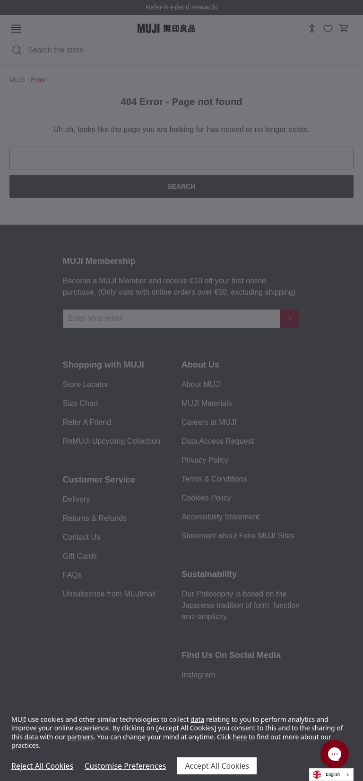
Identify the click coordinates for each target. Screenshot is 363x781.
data (197, 719)
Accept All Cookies (217, 766)
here (240, 736)
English (326, 775)
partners (80, 736)
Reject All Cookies (42, 766)
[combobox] (331, 774)
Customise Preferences (125, 766)
